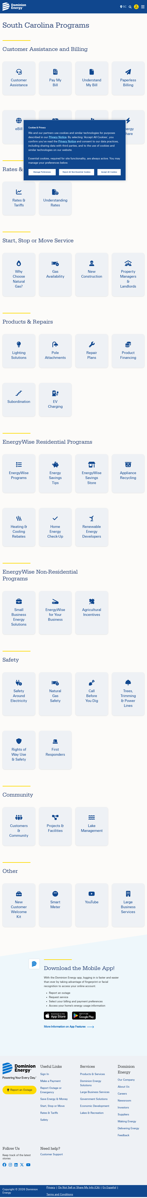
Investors (123, 1107)
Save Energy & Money (54, 1099)
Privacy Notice (57, 137)
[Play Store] (84, 1016)
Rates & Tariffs (49, 1113)
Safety (44, 1120)
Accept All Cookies (109, 172)
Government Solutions (93, 1099)
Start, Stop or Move (52, 1106)
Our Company (126, 1079)
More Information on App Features (69, 1026)
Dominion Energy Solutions (90, 1083)
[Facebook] (4, 1165)
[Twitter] (22, 1165)
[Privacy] (50, 1187)
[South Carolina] (20, 1071)
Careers (122, 1093)
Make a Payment (50, 1081)
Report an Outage (19, 1090)
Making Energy (127, 1121)
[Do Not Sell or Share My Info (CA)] (79, 1187)
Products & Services (92, 1074)
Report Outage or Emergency (51, 1090)
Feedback (123, 1135)
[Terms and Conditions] (59, 1194)
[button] (19, 78)
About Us (123, 1086)
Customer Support (51, 1154)
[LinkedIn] (16, 1165)
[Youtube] (28, 1165)
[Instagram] (10, 1165)
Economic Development (94, 1106)
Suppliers (123, 1114)
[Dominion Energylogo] (14, 7)
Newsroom (124, 1100)
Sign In (44, 1074)
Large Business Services (94, 1092)
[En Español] (109, 1187)
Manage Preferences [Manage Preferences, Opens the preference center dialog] (42, 172)
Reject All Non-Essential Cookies (76, 172)
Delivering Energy (128, 1128)
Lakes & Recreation (92, 1113)
